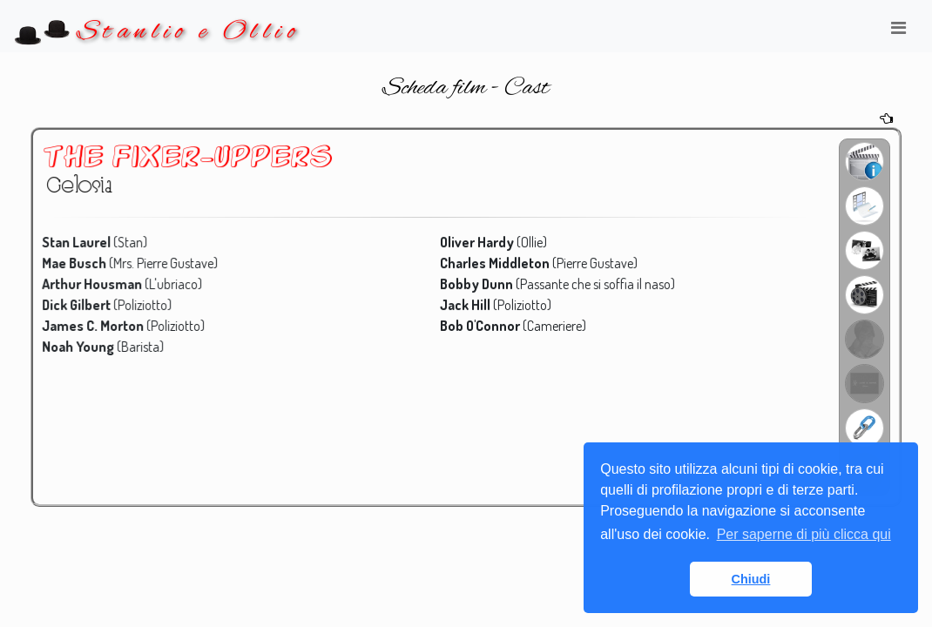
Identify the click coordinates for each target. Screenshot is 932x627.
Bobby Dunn (477, 284)
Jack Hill (466, 305)
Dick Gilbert (84, 305)
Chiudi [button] (751, 579)
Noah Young (86, 345)
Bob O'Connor (480, 325)
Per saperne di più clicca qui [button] (804, 534)
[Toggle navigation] (898, 32)
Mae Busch (82, 264)
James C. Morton (100, 325)
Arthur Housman (99, 284)
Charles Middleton (495, 264)
